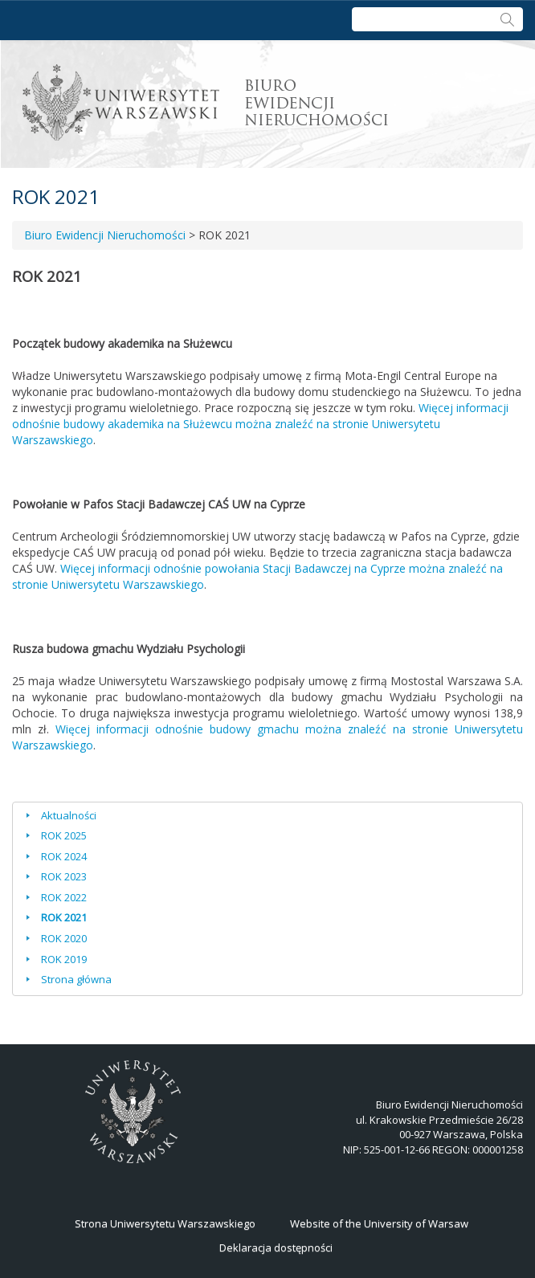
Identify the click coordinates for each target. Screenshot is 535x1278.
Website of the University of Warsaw (379, 1223)
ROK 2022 (64, 897)
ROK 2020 (64, 938)
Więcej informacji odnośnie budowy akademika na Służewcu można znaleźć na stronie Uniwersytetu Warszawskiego (260, 423)
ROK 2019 (64, 959)
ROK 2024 (64, 856)
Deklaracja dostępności (276, 1247)
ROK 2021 (64, 917)
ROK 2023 (64, 876)
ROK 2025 (64, 835)
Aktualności (68, 815)
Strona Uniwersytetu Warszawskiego (165, 1223)
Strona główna (76, 979)
